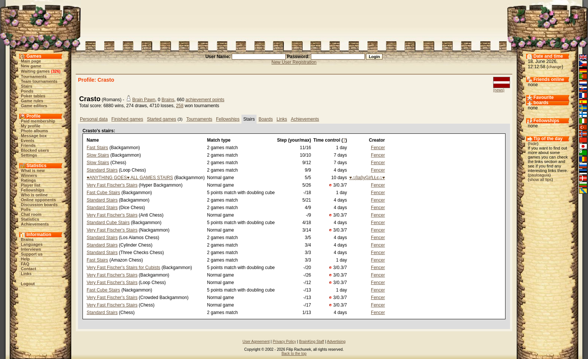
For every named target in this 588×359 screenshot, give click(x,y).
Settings (29, 155)
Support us (32, 254)
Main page (31, 61)
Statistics (30, 219)
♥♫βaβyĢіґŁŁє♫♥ (367, 177)
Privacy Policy (284, 342)
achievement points (205, 99)
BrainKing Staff (311, 342)
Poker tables (33, 96)
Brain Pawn (143, 99)
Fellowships (33, 190)
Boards (265, 119)
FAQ (25, 264)
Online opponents (38, 199)
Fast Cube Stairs (103, 192)
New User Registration (294, 62)
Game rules (32, 101)
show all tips (540, 179)
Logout (28, 283)
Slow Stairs (98, 155)
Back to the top (294, 354)
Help (25, 259)
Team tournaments (39, 81)
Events (27, 140)
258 (179, 105)
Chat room (31, 214)
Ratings (28, 180)
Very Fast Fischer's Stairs (112, 185)
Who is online (34, 195)
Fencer (378, 147)
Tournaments (34, 76)
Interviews (31, 249)
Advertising (336, 342)
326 (55, 71)
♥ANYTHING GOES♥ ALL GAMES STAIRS (130, 177)
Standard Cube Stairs (108, 222)
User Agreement (256, 342)
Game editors (34, 105)
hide (533, 143)
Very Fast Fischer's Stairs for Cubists (123, 267)
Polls (26, 209)
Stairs (27, 86)
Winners (29, 175)
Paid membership (38, 121)
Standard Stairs (102, 170)
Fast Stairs (97, 147)
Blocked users (35, 150)
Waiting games (35, 71)
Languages (32, 244)
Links (26, 273)
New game (31, 66)
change (555, 66)
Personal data (94, 119)
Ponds (27, 91)
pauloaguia (539, 175)
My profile (30, 126)
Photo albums (34, 131)
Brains (27, 239)
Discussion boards (39, 204)
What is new (33, 170)
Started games (161, 119)
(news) (498, 90)
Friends (28, 145)
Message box (34, 135)
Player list (30, 185)
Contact (28, 268)
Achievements (35, 224)
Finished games (127, 119)
